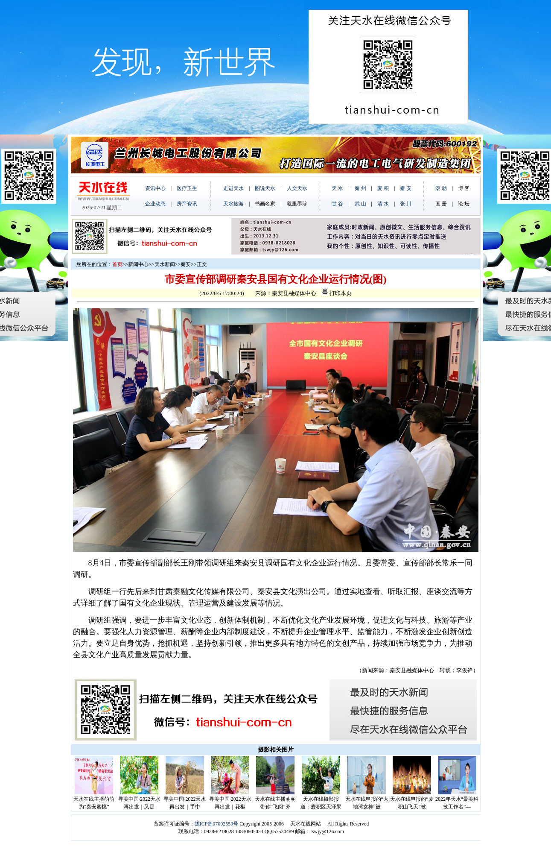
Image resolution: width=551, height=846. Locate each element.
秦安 (186, 264)
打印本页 (337, 293)
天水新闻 (165, 264)
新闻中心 (138, 264)
